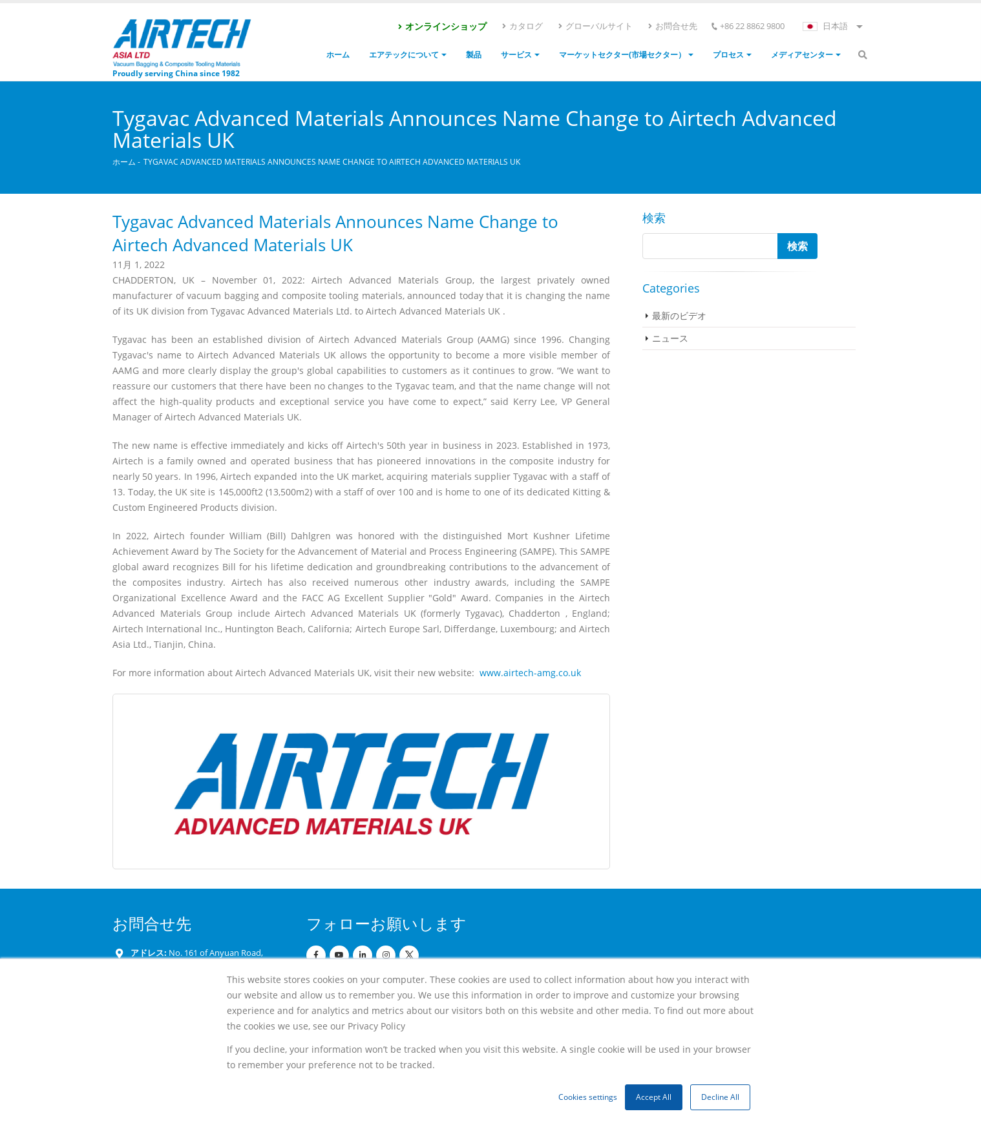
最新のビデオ (679, 315)
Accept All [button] (653, 1096)
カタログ (522, 26)
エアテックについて (404, 54)
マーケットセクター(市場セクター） (622, 54)
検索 (654, 217)
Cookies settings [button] (587, 1096)
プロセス (728, 54)
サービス (516, 54)
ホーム (338, 54)
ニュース (670, 338)
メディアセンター (802, 54)
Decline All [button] (720, 1096)
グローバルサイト (595, 26)
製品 (473, 54)
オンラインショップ (442, 26)
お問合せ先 (672, 26)
